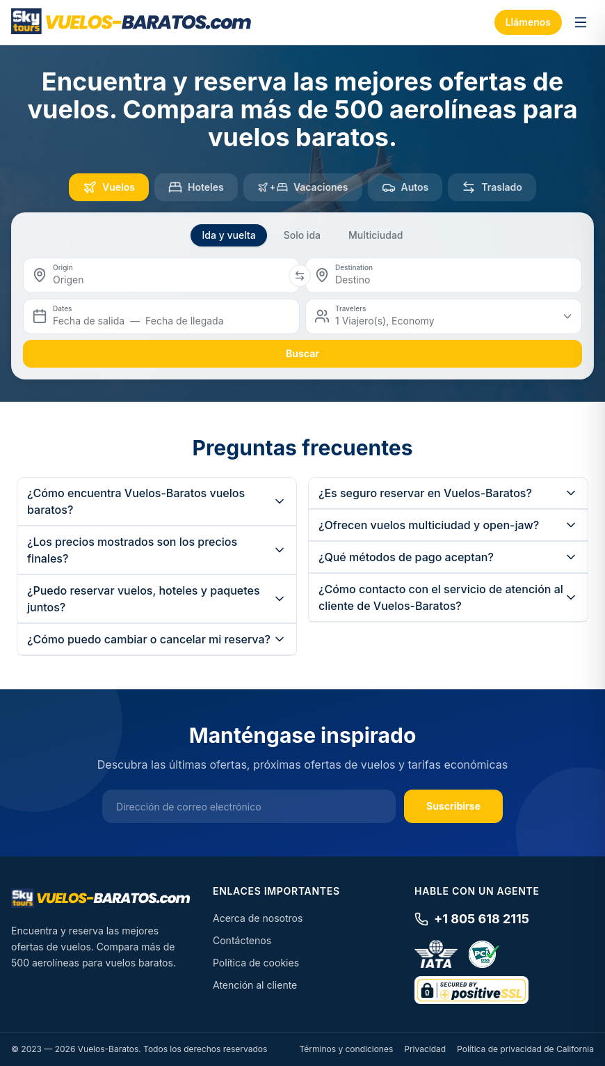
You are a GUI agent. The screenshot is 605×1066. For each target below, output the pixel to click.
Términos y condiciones (346, 1049)
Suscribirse (453, 806)
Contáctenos (242, 940)
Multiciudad (375, 235)
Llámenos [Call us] (528, 22)
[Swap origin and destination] (300, 276)
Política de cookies (256, 963)
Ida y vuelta (228, 235)
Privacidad (425, 1049)
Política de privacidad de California (525, 1049)
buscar (302, 353)
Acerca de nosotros (257, 918)
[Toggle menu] (580, 22)
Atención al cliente (255, 985)
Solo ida (302, 235)
